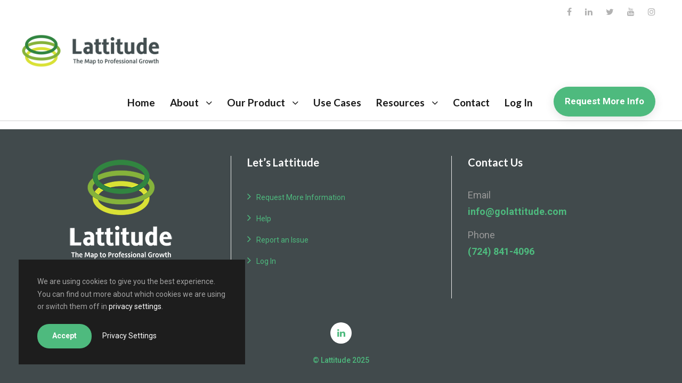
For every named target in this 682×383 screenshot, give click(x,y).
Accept (64, 335)
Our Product (256, 102)
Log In (518, 102)
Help (263, 218)
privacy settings (135, 306)
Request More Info (604, 101)
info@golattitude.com (517, 211)
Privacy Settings (129, 335)
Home (141, 102)
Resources (400, 102)
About (184, 102)
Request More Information (300, 197)
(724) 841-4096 (501, 251)
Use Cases (337, 102)
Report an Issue (282, 240)
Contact (471, 102)
